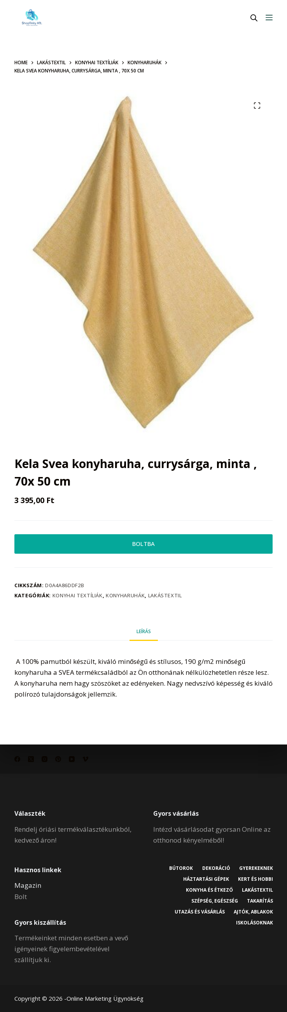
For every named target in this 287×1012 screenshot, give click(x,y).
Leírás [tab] (143, 633)
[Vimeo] (85, 759)
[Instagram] (44, 759)
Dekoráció (215, 868)
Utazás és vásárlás (198, 912)
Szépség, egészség (213, 901)
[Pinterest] (58, 759)
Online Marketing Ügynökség (105, 998)
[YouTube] (72, 759)
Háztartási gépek (205, 879)
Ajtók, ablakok (253, 912)
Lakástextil (165, 597)
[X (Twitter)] (31, 759)
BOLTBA (143, 545)
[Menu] (269, 17)
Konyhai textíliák (77, 597)
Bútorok (179, 868)
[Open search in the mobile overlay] (254, 17)
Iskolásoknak (254, 923)
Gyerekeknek (256, 868)
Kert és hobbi (255, 879)
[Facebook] (17, 759)
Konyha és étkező (208, 890)
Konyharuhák (125, 597)
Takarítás (260, 901)
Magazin (27, 885)
